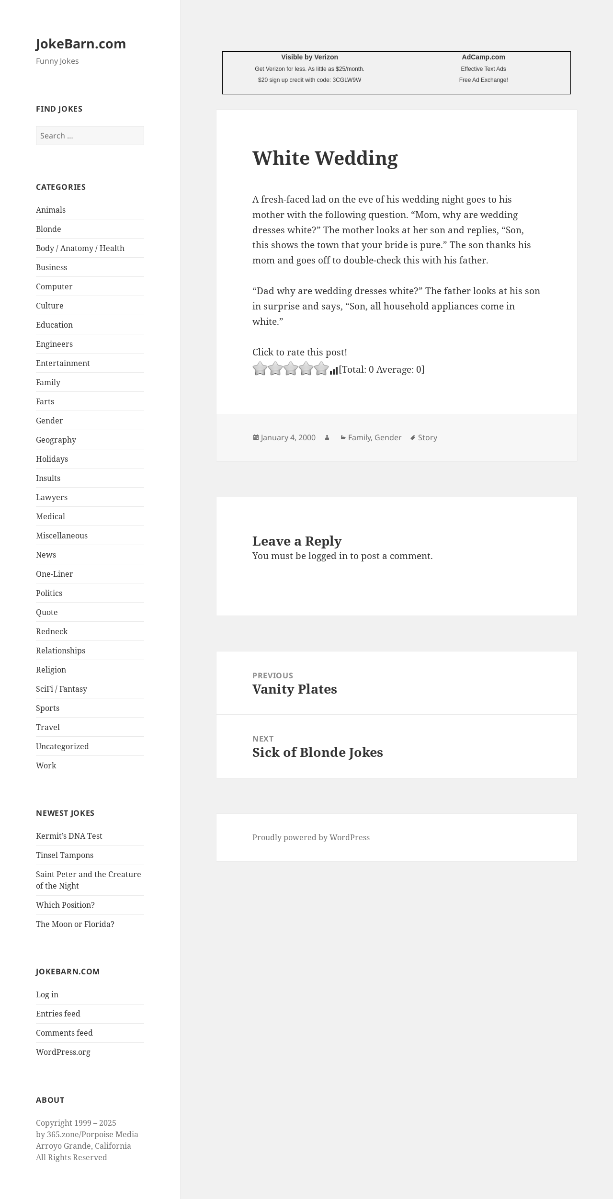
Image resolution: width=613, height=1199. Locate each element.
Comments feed (64, 1033)
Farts (45, 401)
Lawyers (52, 497)
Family (48, 382)
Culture (50, 305)
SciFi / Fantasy (61, 689)
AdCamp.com (483, 57)
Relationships (60, 650)
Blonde (48, 229)
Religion (51, 669)
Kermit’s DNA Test (69, 836)
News (46, 554)
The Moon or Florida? (75, 924)
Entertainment (63, 363)
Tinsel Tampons (64, 855)
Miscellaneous (62, 535)
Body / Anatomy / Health (80, 248)
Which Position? (65, 905)
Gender (49, 420)
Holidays (52, 459)
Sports (47, 708)
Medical (50, 516)
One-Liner (54, 574)
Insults (48, 478)
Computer (54, 286)
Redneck (52, 631)
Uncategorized (62, 746)
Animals (51, 210)
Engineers (54, 344)
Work (46, 765)
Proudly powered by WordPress (311, 837)
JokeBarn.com (81, 43)
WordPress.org (63, 1052)
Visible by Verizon (309, 57)
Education (54, 325)
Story (427, 437)
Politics (49, 593)
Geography (56, 439)
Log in (47, 994)
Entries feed (58, 1013)
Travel (48, 727)
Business (51, 267)
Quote (47, 612)
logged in (328, 555)
